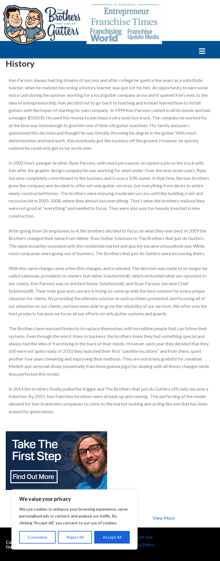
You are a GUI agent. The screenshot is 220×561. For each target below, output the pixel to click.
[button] (103, 52)
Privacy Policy (141, 544)
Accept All (112, 537)
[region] (74, 519)
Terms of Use (140, 537)
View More (164, 518)
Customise (37, 537)
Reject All (75, 537)
